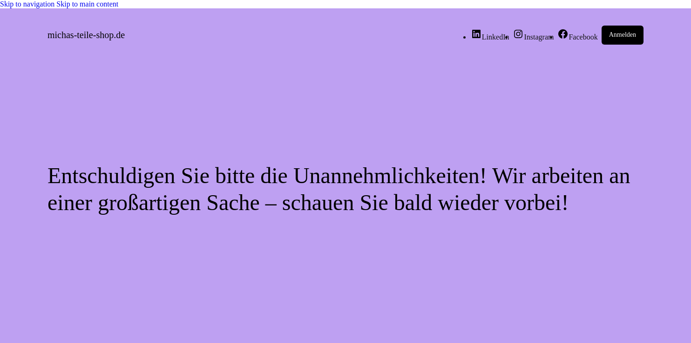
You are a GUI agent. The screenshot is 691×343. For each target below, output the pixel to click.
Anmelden (622, 34)
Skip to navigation (28, 4)
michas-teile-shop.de (86, 35)
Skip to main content (87, 4)
